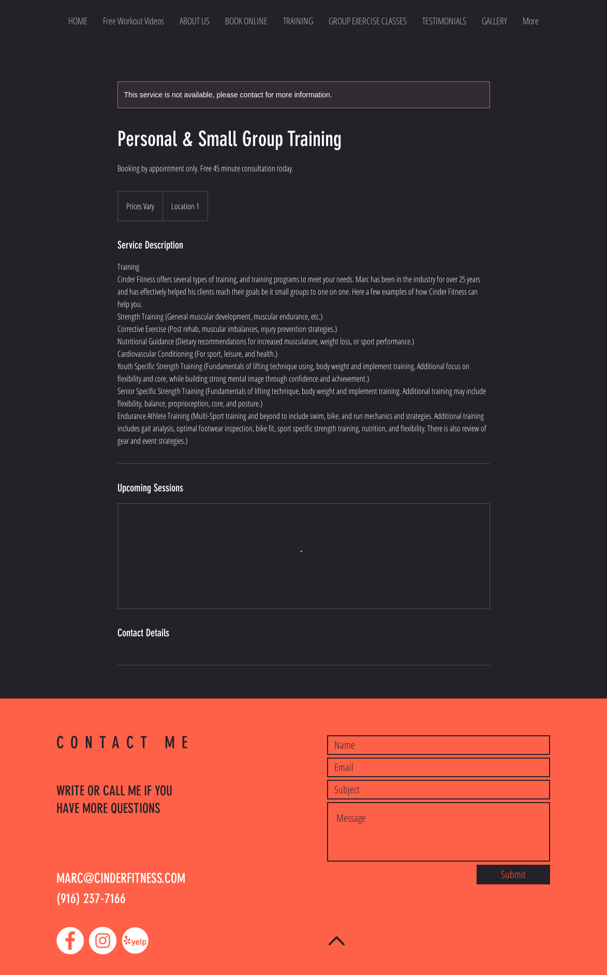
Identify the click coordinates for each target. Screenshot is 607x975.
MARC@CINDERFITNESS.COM (120, 878)
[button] (367, 21)
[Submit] (513, 874)
